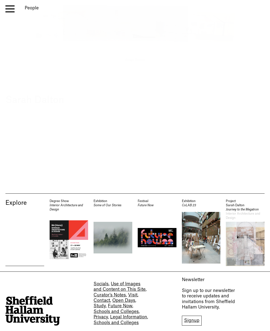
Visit (132, 295)
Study (100, 306)
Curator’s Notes (110, 295)
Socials (101, 284)
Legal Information (128, 317)
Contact (102, 300)
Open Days (123, 300)
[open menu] (10, 8)
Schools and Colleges (116, 312)
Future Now (120, 306)
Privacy (101, 317)
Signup (191, 320)
